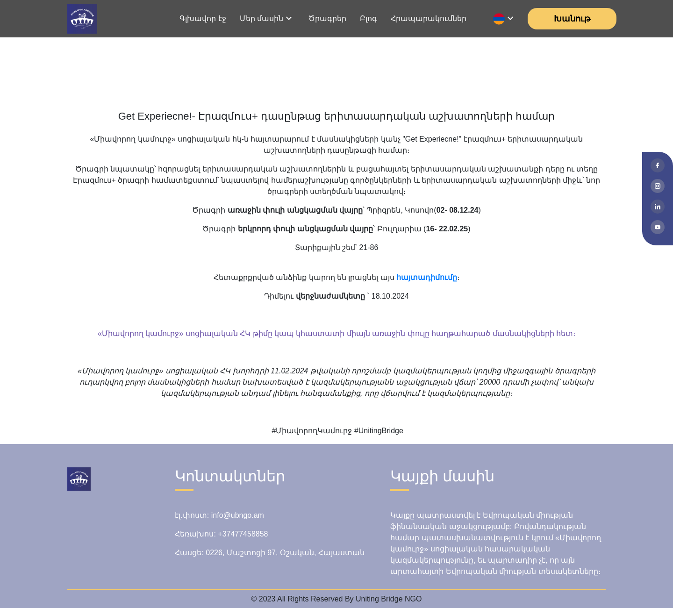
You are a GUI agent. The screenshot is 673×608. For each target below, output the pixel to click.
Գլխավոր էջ (202, 18)
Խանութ (572, 18)
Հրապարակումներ (428, 18)
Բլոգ (368, 18)
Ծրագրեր (327, 18)
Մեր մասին (261, 18)
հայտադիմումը (426, 277)
